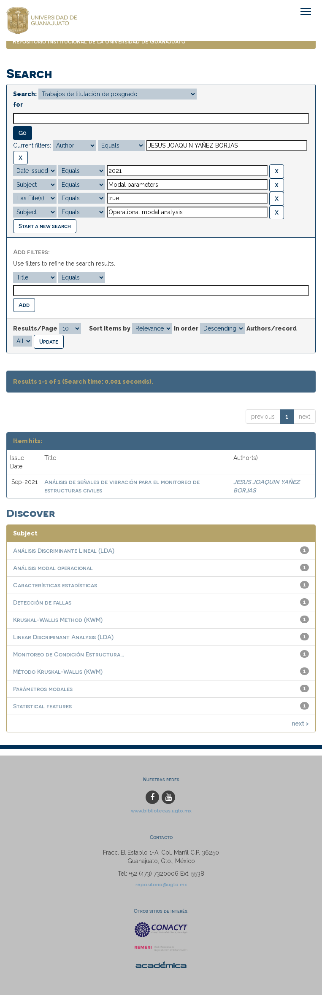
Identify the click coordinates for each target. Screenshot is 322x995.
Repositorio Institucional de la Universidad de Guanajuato (99, 41)
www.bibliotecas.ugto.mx (161, 811)
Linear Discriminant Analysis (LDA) (63, 636)
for (18, 104)
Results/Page (35, 328)
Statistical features (42, 706)
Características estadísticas (55, 585)
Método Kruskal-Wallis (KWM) (58, 671)
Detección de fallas (42, 602)
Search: (25, 94)
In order (186, 328)
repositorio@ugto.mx (161, 884)
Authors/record (271, 328)
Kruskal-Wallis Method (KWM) (58, 619)
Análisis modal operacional (53, 567)
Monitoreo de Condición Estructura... (68, 654)
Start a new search (45, 226)
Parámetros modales (43, 688)
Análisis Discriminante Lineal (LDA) (63, 550)
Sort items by (109, 328)
